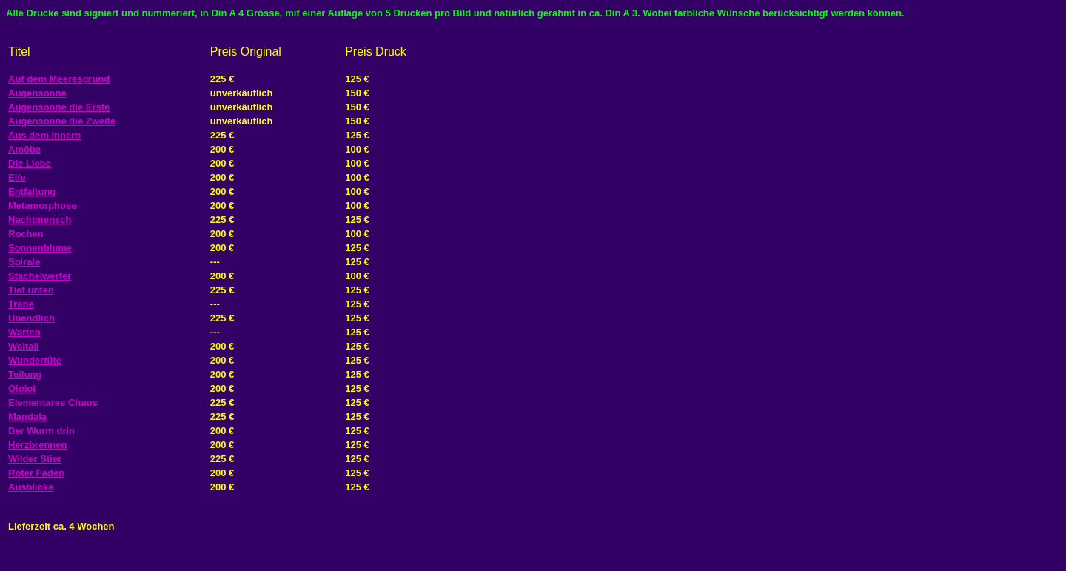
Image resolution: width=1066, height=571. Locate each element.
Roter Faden (36, 472)
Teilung (24, 374)
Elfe (17, 177)
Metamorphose (42, 205)
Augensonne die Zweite (61, 121)
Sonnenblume (40, 247)
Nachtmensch (39, 219)
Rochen (26, 233)
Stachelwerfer (39, 275)
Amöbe (24, 149)
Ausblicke (30, 486)
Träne (21, 304)
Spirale (24, 261)
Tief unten (31, 289)
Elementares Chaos (53, 402)
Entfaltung (32, 191)
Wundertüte (34, 360)
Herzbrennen (37, 444)
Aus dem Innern (44, 135)
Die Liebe (29, 163)
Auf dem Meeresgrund (59, 78)
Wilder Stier (34, 458)
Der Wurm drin (41, 430)
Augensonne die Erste (59, 107)
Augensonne (37, 92)
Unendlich (31, 318)
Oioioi (22, 388)
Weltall (23, 346)
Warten (24, 332)
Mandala (27, 416)
